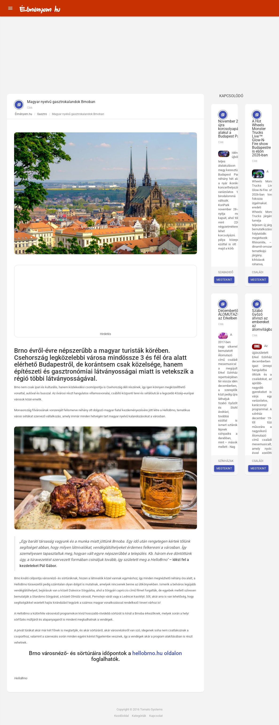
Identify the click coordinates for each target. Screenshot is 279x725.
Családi (257, 272)
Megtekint (224, 279)
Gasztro (42, 114)
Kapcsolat (156, 715)
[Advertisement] (139, 59)
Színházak (226, 461)
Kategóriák (139, 715)
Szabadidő (225, 272)
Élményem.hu (23, 114)
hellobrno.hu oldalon (157, 653)
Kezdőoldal (121, 715)
